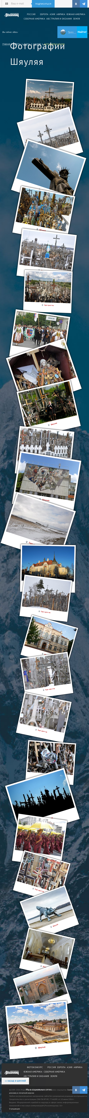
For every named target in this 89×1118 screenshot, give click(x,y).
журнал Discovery (12, 1075)
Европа (17, 44)
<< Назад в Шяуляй (15, 1080)
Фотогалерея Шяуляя (54, 44)
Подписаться (43, 4)
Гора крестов (45, 612)
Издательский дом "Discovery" (12, 17)
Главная (6, 44)
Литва (27, 44)
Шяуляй (37, 44)
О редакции (14, 1109)
